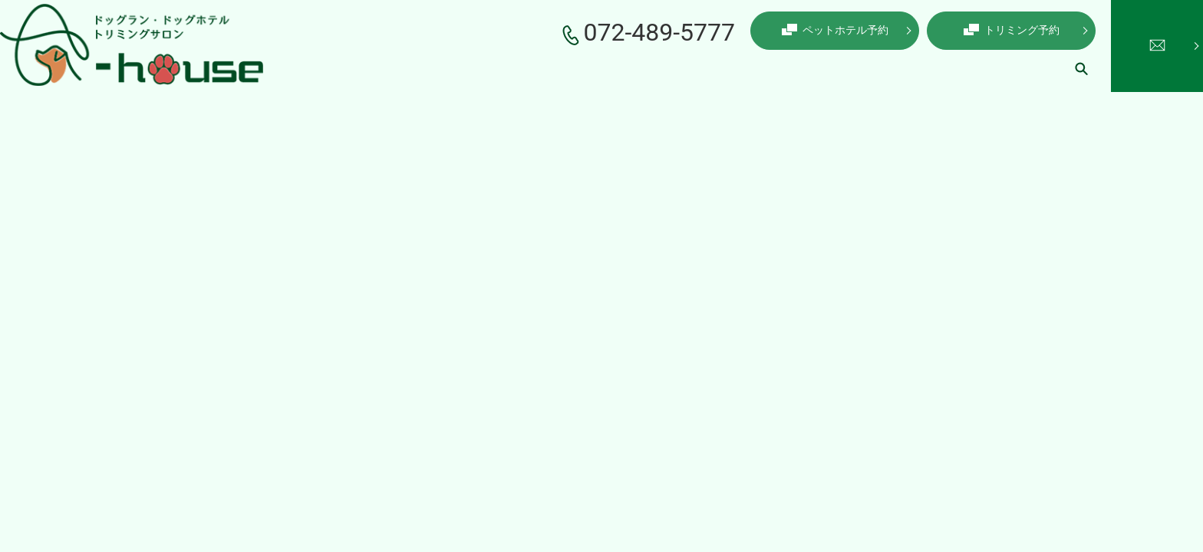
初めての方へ (940, 68)
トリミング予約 (1012, 30)
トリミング (591, 68)
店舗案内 (457, 68)
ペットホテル (672, 68)
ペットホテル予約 (835, 30)
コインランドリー (844, 68)
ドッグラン (752, 68)
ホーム (398, 68)
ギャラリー (1021, 68)
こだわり (521, 68)
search (1081, 68)
